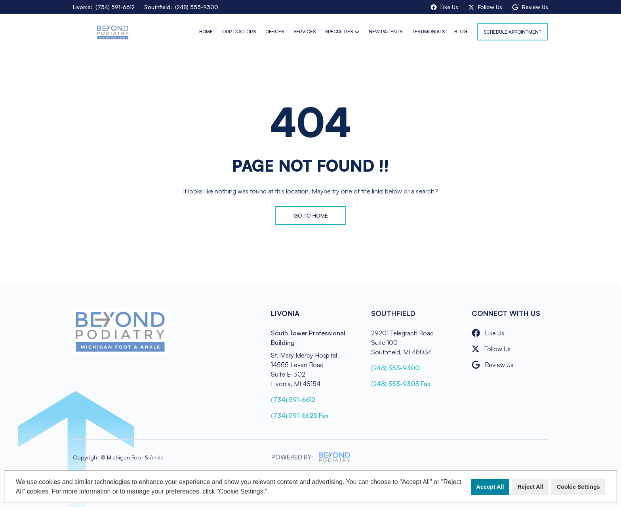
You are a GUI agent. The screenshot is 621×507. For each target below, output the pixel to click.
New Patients (385, 31)
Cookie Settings (578, 487)
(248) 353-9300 (395, 368)
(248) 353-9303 (401, 384)
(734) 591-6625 (300, 415)
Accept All (490, 487)
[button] (272, 492)
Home (206, 31)
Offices (274, 31)
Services (304, 31)
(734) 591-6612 (293, 400)
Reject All (530, 487)
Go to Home (310, 215)
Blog (460, 31)
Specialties (339, 31)
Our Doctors (239, 31)
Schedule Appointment (512, 32)
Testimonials (428, 31)
